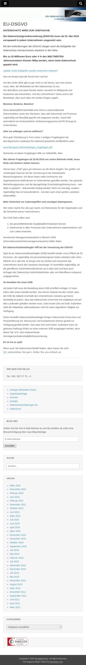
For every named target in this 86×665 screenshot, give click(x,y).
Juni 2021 (15, 512)
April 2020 (15, 527)
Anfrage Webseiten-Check (23, 390)
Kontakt (13, 401)
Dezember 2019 (18, 535)
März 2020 (15, 531)
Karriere (14, 397)
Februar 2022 (16, 500)
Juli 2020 (14, 519)
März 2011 (15, 607)
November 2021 (18, 504)
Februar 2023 (16, 493)
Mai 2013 (14, 577)
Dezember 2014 (18, 565)
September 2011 (18, 596)
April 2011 (15, 603)
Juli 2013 (14, 573)
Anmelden (10, 446)
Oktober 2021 (17, 508)
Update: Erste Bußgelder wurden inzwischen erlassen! (30, 70)
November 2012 (18, 580)
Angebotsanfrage (18, 393)
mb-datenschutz (41, 659)
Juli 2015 (14, 561)
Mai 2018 (14, 554)
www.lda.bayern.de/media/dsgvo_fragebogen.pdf (27, 147)
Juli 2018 (14, 550)
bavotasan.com (56, 662)
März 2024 (15, 485)
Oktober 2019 (17, 542)
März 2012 (15, 588)
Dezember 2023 (18, 489)
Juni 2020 (15, 523)
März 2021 (15, 516)
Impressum (15, 408)
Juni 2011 (15, 599)
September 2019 (18, 546)
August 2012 (16, 584)
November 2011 (18, 592)
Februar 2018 (16, 558)
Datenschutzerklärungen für (24, 405)
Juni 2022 (15, 497)
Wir (5, 352)
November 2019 (18, 538)
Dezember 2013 (18, 569)
